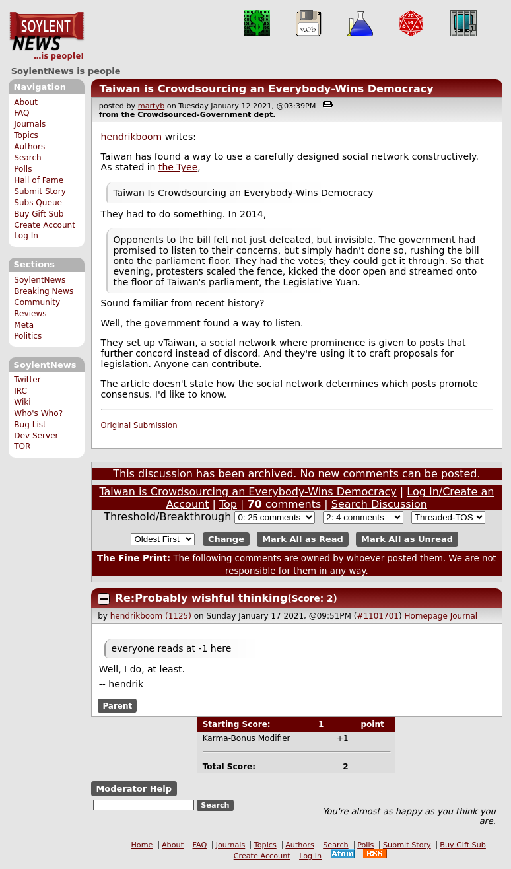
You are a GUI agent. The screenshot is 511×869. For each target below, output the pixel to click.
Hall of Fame (38, 180)
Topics (26, 135)
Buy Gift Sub (38, 214)
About (26, 102)
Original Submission (139, 425)
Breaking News (43, 291)
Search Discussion (379, 504)
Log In (26, 235)
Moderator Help (134, 789)
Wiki (22, 402)
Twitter (27, 379)
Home (142, 845)
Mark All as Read (302, 539)
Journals (30, 124)
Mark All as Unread (407, 539)
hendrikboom (131, 136)
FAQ (21, 113)
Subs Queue (38, 202)
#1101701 (378, 616)
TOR (22, 446)
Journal (464, 616)
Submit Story (40, 191)
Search (28, 157)
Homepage (425, 616)
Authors (29, 146)
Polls (23, 169)
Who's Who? (38, 413)
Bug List (30, 424)
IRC (20, 391)
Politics (28, 336)
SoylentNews (47, 36)
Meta (24, 325)
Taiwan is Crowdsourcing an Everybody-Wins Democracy (266, 89)
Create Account (44, 225)
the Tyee (177, 167)
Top (228, 504)
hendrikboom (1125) (150, 616)
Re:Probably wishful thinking (202, 598)
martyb (151, 106)
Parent (117, 706)
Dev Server (36, 435)
